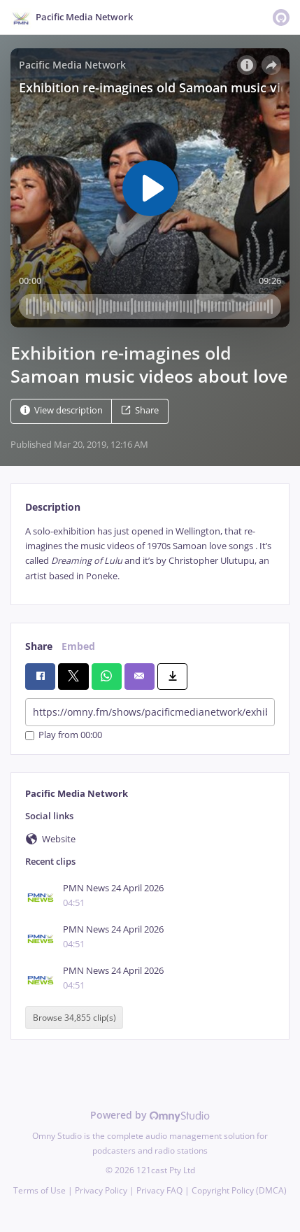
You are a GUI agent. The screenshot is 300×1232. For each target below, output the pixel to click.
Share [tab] (38, 646)
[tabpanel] (150, 554)
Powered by (150, 1114)
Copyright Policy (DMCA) (239, 1190)
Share (140, 410)
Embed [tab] (78, 646)
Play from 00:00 (63, 735)
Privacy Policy (101, 1190)
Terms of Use (39, 1190)
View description (61, 410)
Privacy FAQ (159, 1190)
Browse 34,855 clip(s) (74, 1018)
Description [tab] (52, 507)
